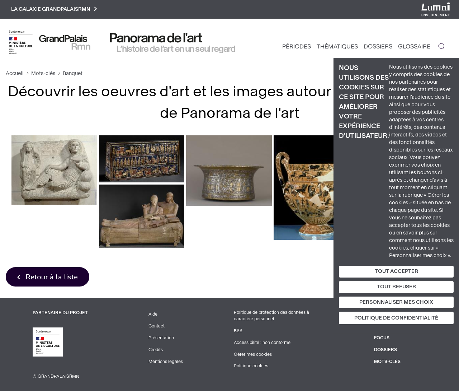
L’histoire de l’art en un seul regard (176, 49)
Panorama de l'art (156, 38)
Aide (153, 315)
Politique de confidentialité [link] (396, 318)
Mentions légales (165, 361)
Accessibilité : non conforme (262, 343)
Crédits (155, 350)
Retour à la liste (52, 277)
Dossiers (378, 47)
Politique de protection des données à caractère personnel (272, 317)
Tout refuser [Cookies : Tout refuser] (396, 286)
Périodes (296, 47)
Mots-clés (43, 73)
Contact (156, 327)
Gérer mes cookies (253, 355)
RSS (238, 332)
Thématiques (337, 47)
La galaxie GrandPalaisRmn (55, 9)
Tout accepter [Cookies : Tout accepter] (396, 271)
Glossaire (414, 47)
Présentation (161, 338)
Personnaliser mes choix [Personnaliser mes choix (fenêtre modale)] (396, 302)
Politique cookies (251, 366)
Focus (382, 338)
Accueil (15, 73)
